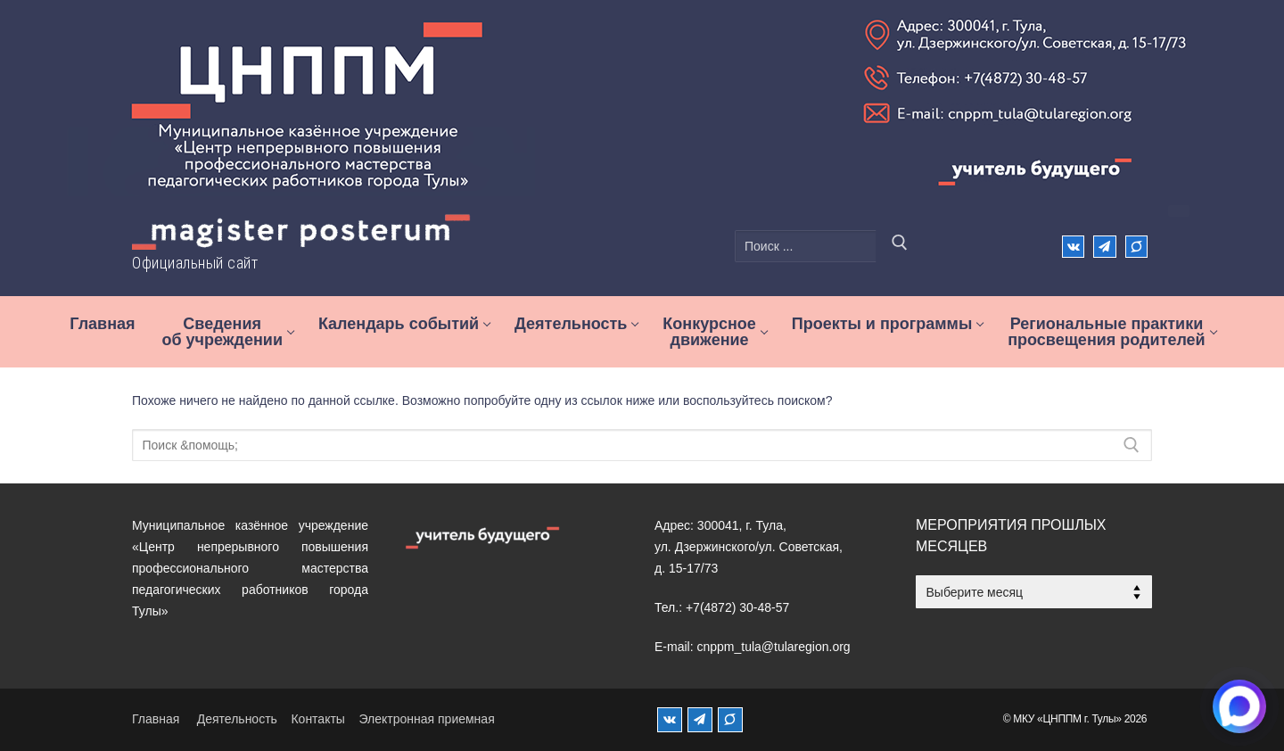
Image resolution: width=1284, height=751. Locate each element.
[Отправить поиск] (900, 246)
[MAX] (730, 719)
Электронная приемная (426, 719)
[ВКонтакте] (1073, 246)
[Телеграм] (1104, 246)
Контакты (317, 719)
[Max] (1136, 246)
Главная (155, 719)
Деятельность (237, 719)
